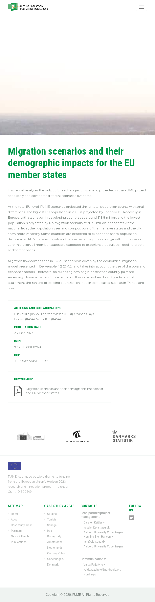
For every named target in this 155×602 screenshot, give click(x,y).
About (14, 519)
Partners (16, 530)
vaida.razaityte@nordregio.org (102, 569)
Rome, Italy (54, 536)
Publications (18, 542)
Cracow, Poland (57, 553)
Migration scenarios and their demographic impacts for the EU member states (64, 391)
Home (15, 513)
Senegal (52, 525)
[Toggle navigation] (141, 7)
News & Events (20, 536)
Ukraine (52, 513)
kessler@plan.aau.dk (97, 527)
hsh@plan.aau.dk (94, 541)
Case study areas (21, 525)
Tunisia (51, 519)
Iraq (49, 530)
